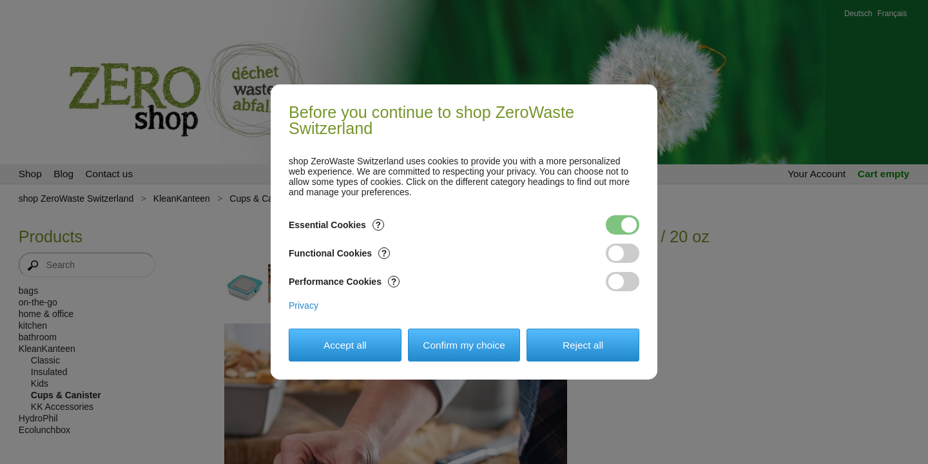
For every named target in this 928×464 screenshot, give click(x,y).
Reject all (583, 345)
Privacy (303, 305)
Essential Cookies (336, 225)
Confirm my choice (464, 345)
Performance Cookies (344, 281)
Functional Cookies (339, 253)
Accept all (345, 345)
